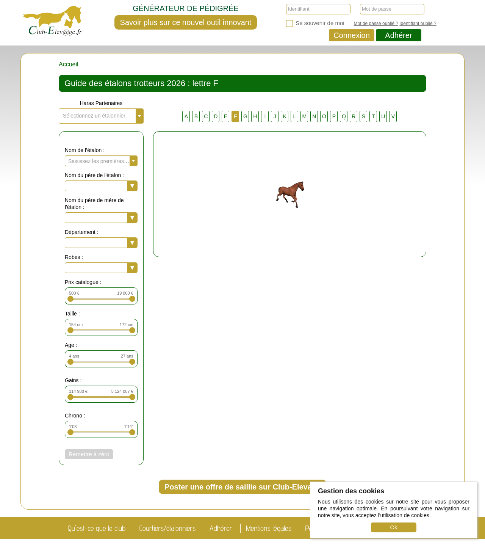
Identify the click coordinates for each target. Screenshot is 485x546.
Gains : (73, 380)
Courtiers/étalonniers (167, 528)
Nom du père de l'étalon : (94, 175)
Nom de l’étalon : (85, 150)
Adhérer (398, 35)
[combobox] (101, 116)
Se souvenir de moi (315, 23)
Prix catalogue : (83, 282)
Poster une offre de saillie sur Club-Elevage (242, 487)
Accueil (68, 64)
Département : (82, 232)
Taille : (72, 314)
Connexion (351, 35)
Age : (71, 345)
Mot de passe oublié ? (376, 23)
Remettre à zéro (89, 454)
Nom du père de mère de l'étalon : (94, 203)
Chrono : (75, 416)
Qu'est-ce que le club (96, 528)
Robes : (74, 257)
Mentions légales (268, 528)
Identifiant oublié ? (417, 23)
